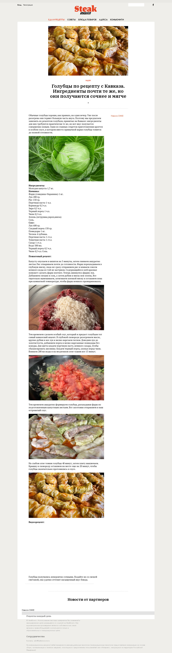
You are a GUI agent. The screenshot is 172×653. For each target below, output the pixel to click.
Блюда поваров (87, 19)
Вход (19, 5)
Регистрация (28, 5)
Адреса (103, 19)
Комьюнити (117, 19)
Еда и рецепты (56, 19)
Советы (71, 19)
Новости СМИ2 (117, 116)
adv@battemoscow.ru (42, 641)
